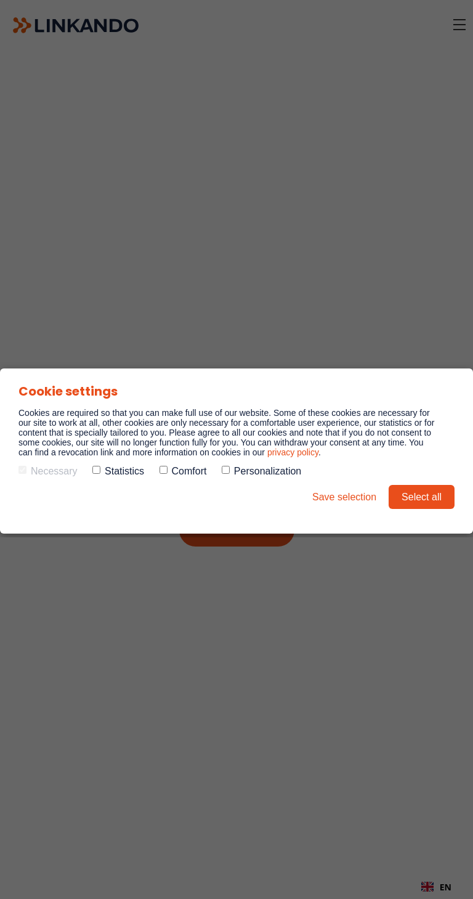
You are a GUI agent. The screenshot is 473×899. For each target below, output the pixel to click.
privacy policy (292, 452)
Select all (422, 497)
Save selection (344, 497)
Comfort (183, 471)
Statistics (118, 471)
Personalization (261, 471)
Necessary (48, 471)
